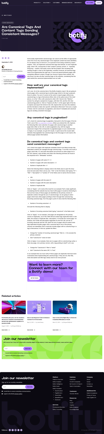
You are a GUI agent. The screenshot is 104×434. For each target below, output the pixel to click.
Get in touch (34, 278)
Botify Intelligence (57, 384)
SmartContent (59, 390)
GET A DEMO (90, 2)
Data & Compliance (92, 393)
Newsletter (90, 386)
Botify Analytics (57, 381)
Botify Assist (56, 386)
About (88, 379)
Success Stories (74, 393)
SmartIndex (58, 395)
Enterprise (72, 379)
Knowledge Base (74, 409)
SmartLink (57, 399)
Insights (72, 405)
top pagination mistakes (45, 123)
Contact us (90, 384)
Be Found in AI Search (76, 384)
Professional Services (59, 407)
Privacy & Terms (91, 395)
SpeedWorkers (59, 397)
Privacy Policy (18, 83)
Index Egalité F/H (91, 397)
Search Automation (75, 386)
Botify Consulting (57, 409)
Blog (71, 400)
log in (99, 2)
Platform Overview (58, 379)
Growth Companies (75, 381)
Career (88, 381)
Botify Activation (57, 388)
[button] (37, 3)
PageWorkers (58, 393)
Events (71, 402)
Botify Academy (74, 407)
